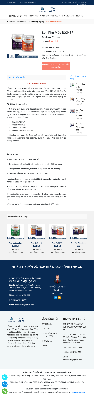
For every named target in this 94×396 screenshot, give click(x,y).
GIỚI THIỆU (29, 16)
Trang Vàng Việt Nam (78, 392)
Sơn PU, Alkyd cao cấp (80, 127)
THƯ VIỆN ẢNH (68, 16)
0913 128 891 (24, 295)
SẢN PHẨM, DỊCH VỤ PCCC (47, 16)
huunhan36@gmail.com (24, 304)
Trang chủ (11, 21)
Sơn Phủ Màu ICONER (79, 113)
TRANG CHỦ (15, 15)
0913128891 (55, 65)
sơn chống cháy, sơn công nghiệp (30, 21)
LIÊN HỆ (79, 16)
